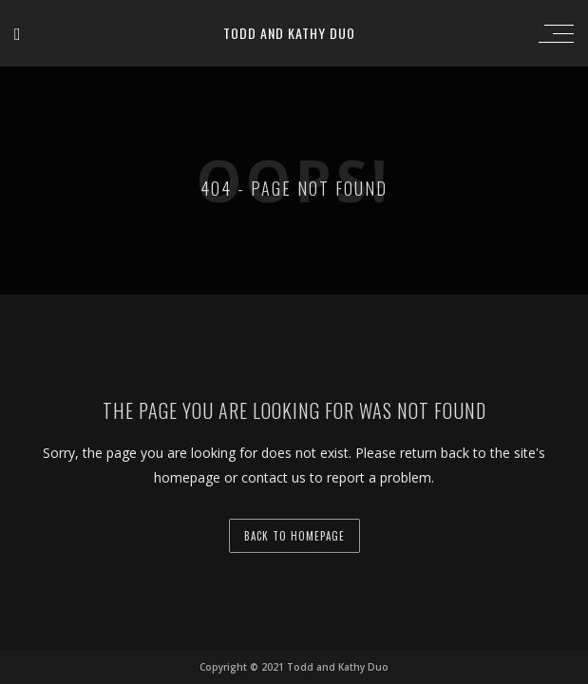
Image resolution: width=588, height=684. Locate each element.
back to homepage (294, 535)
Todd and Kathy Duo (289, 33)
